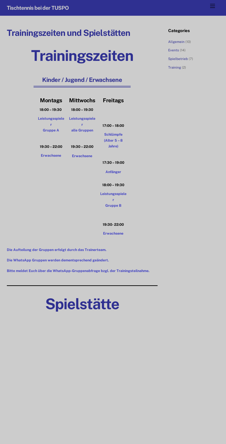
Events (173, 50)
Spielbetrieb (178, 59)
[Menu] (212, 6)
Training (174, 67)
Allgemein (176, 42)
